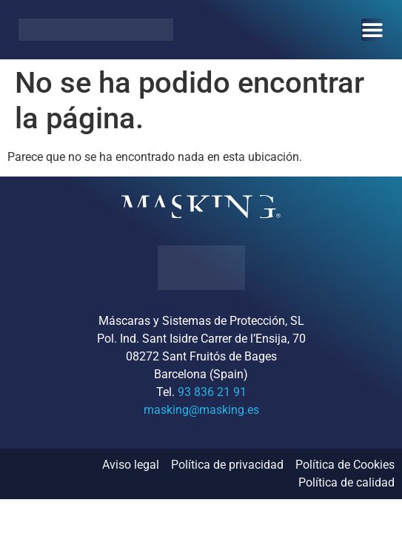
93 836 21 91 (212, 392)
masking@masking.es (201, 410)
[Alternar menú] (372, 30)
